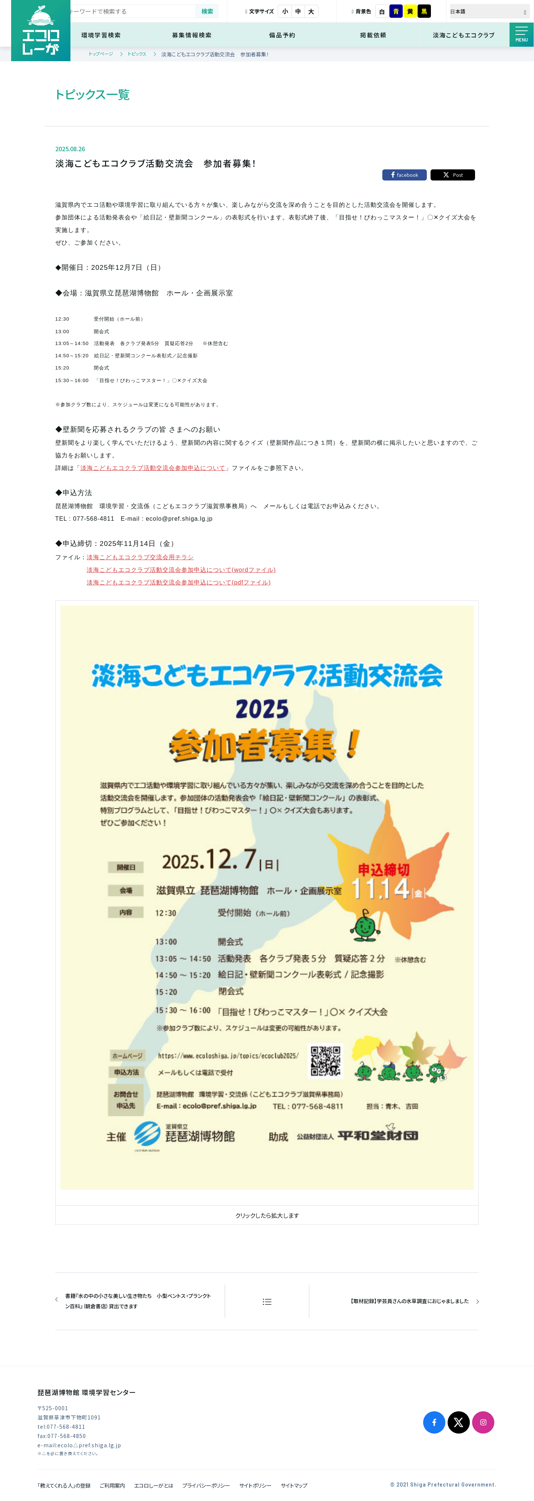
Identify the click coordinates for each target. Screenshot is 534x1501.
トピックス (137, 53)
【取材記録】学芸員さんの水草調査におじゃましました (409, 1301)
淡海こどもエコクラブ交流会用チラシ (140, 557)
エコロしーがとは (153, 1485)
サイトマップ (294, 1485)
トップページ (101, 53)
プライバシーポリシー (206, 1485)
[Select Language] (491, 11)
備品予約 (289, 34)
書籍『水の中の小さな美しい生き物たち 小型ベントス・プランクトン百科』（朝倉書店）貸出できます (138, 1301)
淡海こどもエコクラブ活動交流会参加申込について (152, 468)
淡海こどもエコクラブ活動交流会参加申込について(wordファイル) (181, 570)
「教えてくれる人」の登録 (63, 1485)
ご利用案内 (112, 1485)
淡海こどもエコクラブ (465, 34)
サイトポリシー (255, 1485)
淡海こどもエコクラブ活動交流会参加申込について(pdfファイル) (179, 582)
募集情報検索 (202, 34)
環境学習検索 (114, 34)
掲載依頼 (377, 34)
